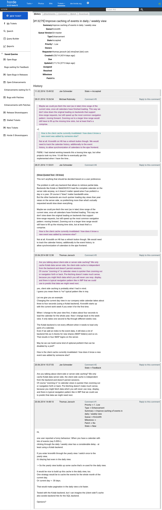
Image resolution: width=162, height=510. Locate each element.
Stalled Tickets (13, 120)
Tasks (30, 3)
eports (10, 46)
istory (37, 14)
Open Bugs (12, 59)
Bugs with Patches (15, 97)
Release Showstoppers (17, 112)
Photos (41, 4)
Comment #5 (91, 99)
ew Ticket (15, 16)
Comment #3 (91, 255)
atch (73, 14)
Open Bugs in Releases (17, 75)
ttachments (49, 14)
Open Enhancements (16, 82)
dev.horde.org (76, 4)
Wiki (51, 4)
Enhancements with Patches (17, 105)
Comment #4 (91, 165)
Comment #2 (91, 365)
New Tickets (12, 128)
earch (10, 31)
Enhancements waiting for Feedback (21, 90)
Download (83, 14)
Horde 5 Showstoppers (17, 135)
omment (62, 14)
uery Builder (13, 39)
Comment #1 (91, 402)
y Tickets (12, 23)
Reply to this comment (149, 99)
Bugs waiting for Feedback (16, 67)
